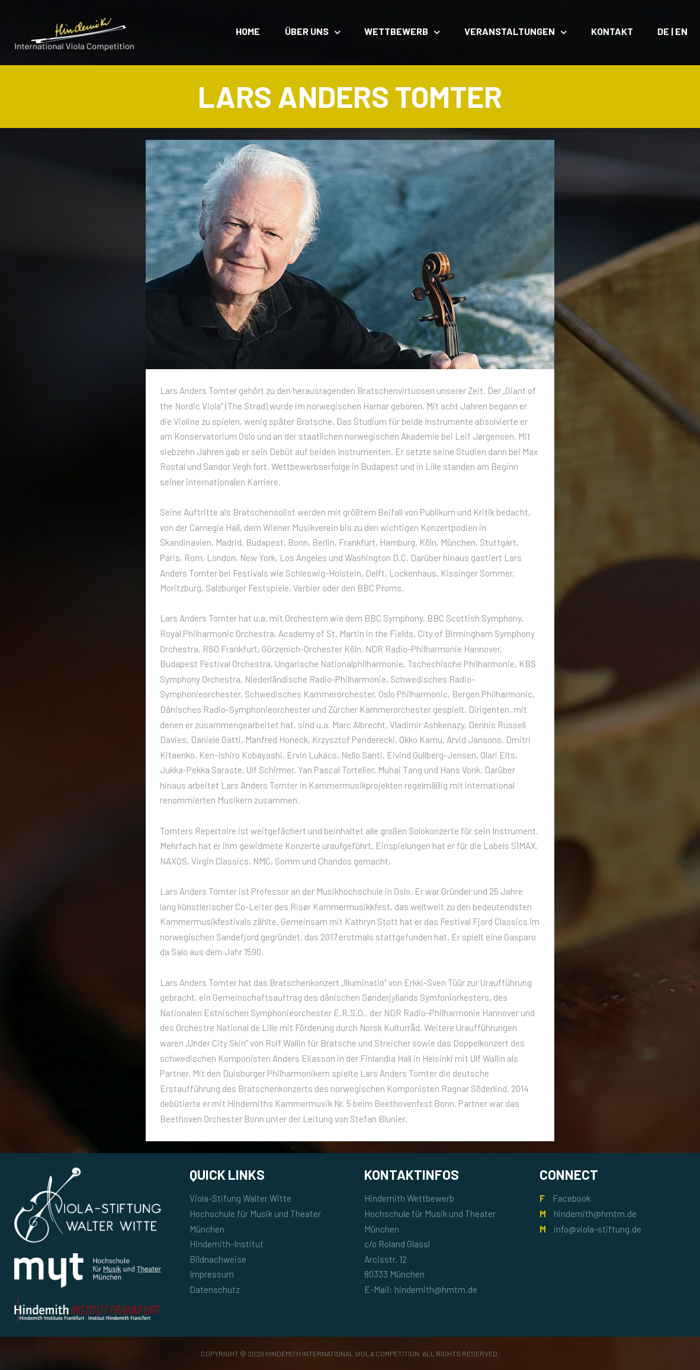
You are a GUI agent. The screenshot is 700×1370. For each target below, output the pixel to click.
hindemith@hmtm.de (595, 1213)
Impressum (212, 1274)
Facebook (571, 1198)
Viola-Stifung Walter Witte (240, 1198)
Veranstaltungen (509, 31)
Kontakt (612, 31)
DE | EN (672, 31)
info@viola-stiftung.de (597, 1229)
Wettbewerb (396, 31)
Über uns (307, 31)
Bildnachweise (218, 1259)
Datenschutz (215, 1289)
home (248, 31)
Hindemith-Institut (227, 1243)
